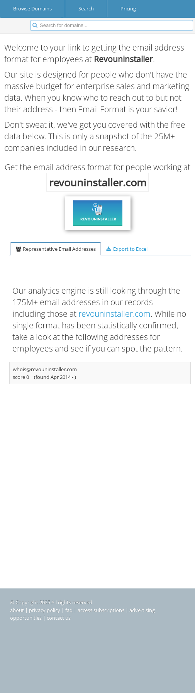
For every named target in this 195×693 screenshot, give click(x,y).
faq (69, 610)
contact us (59, 617)
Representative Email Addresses (55, 248)
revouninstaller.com (114, 313)
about (17, 610)
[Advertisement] (97, 472)
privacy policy (44, 610)
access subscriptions (101, 610)
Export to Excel (126, 248)
